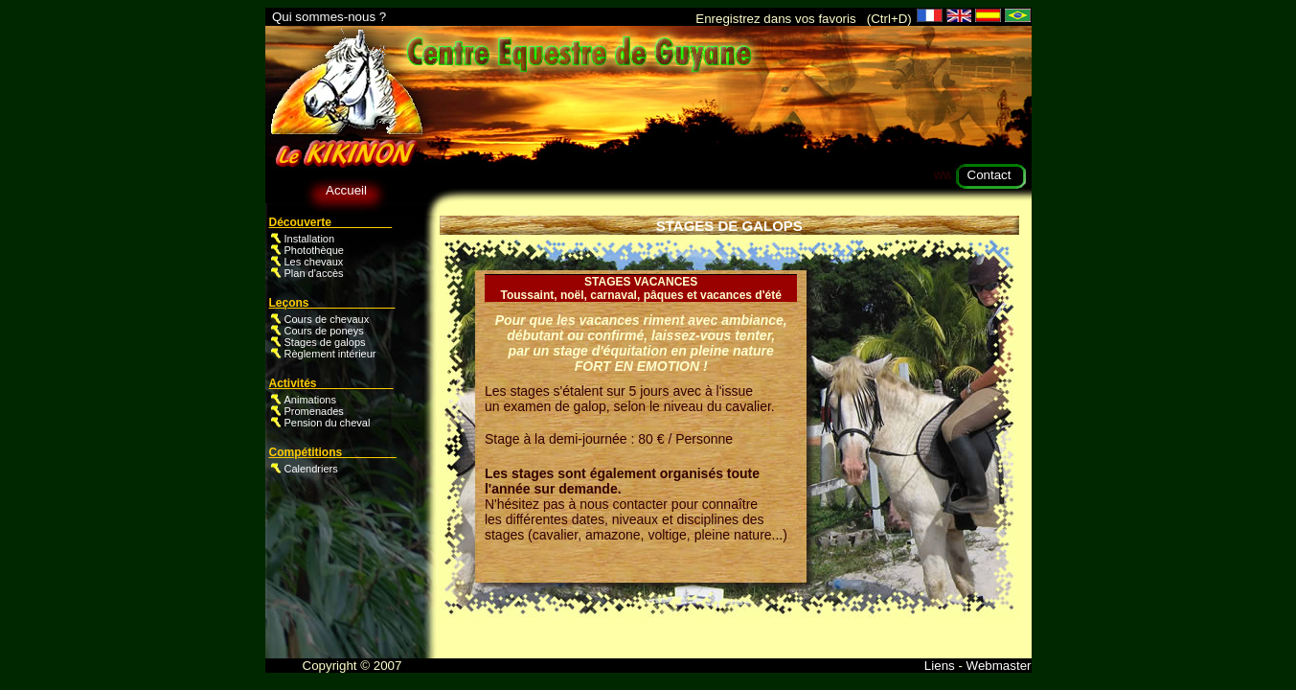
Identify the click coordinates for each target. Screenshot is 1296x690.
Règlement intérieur (330, 353)
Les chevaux (314, 261)
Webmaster (997, 665)
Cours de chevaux (327, 319)
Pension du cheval (327, 422)
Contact (989, 175)
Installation (309, 238)
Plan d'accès (314, 273)
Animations (310, 399)
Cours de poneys (324, 330)
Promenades (314, 411)
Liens (941, 665)
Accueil (346, 190)
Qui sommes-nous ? (329, 17)
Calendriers (311, 468)
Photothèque (314, 250)
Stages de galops (325, 342)
